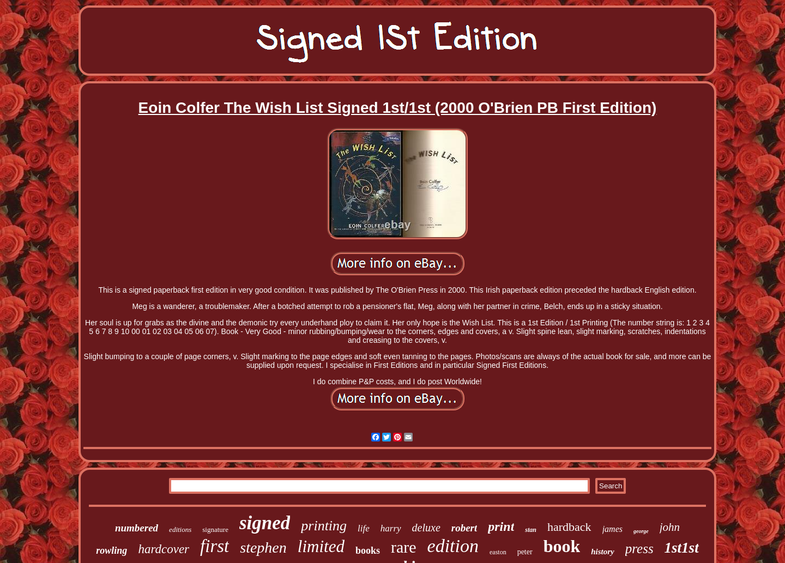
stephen (263, 547)
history (602, 551)
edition (453, 546)
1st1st (682, 548)
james (612, 529)
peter (525, 552)
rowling (111, 550)
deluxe (426, 528)
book (562, 546)
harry (391, 528)
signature (215, 529)
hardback (569, 527)
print (501, 526)
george (641, 531)
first (214, 546)
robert (464, 528)
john (670, 527)
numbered (136, 528)
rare (403, 547)
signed (264, 523)
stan (530, 530)
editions (180, 529)
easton (498, 552)
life (364, 528)
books (367, 550)
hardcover (163, 549)
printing (324, 526)
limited (321, 546)
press (639, 548)
